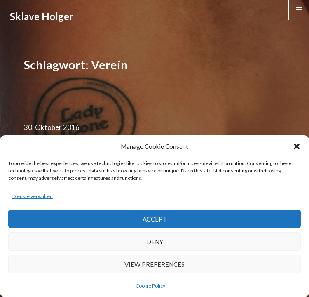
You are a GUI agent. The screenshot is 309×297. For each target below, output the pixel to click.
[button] (297, 146)
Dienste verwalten (32, 196)
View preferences (154, 264)
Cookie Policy (150, 286)
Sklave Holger (41, 16)
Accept (155, 219)
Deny (154, 241)
